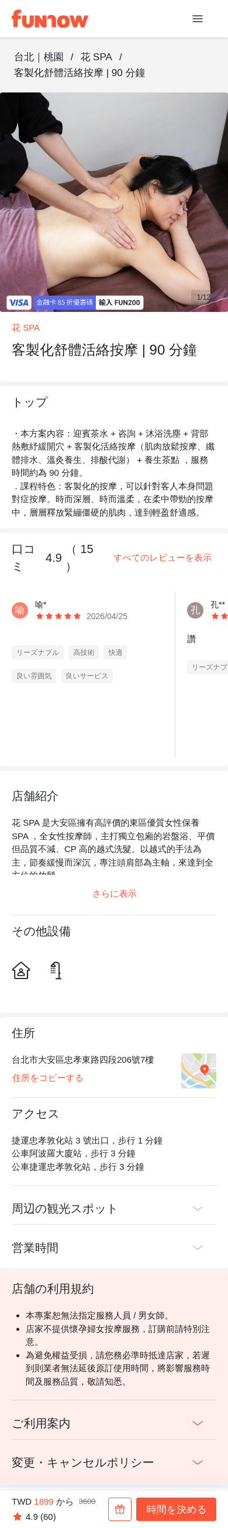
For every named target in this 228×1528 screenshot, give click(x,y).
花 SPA (96, 57)
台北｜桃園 (39, 57)
